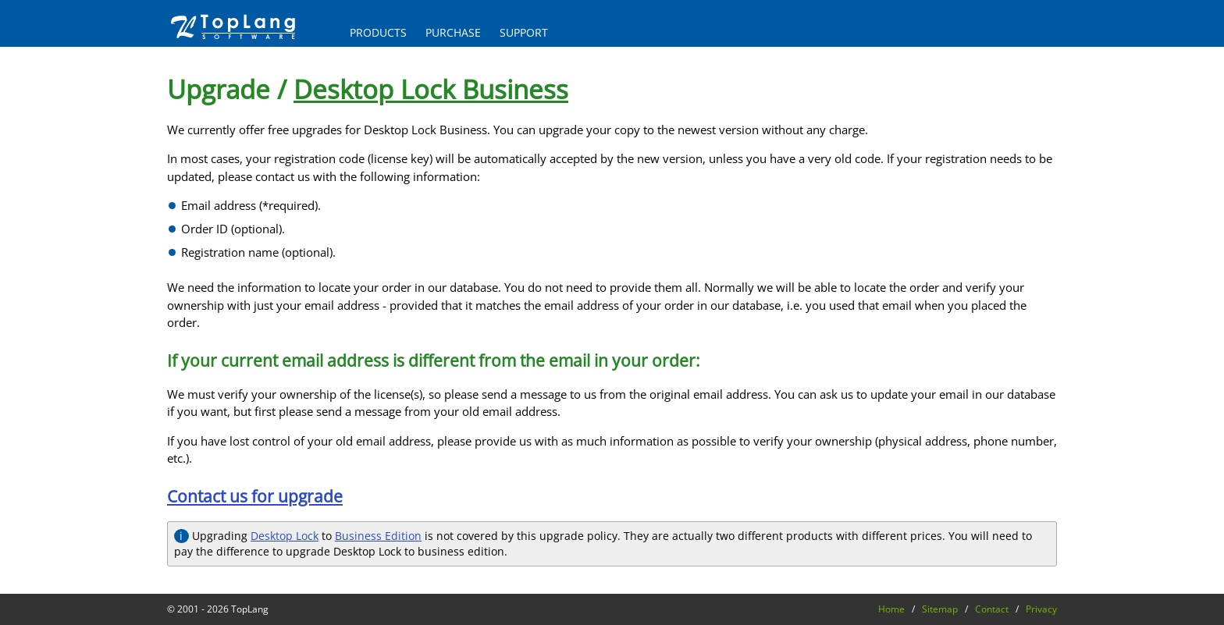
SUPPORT (524, 33)
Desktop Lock (284, 536)
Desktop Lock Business (431, 89)
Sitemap (940, 609)
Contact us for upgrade (255, 496)
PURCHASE (453, 33)
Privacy (1041, 609)
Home (891, 609)
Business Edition (378, 536)
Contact (992, 609)
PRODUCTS (378, 33)
